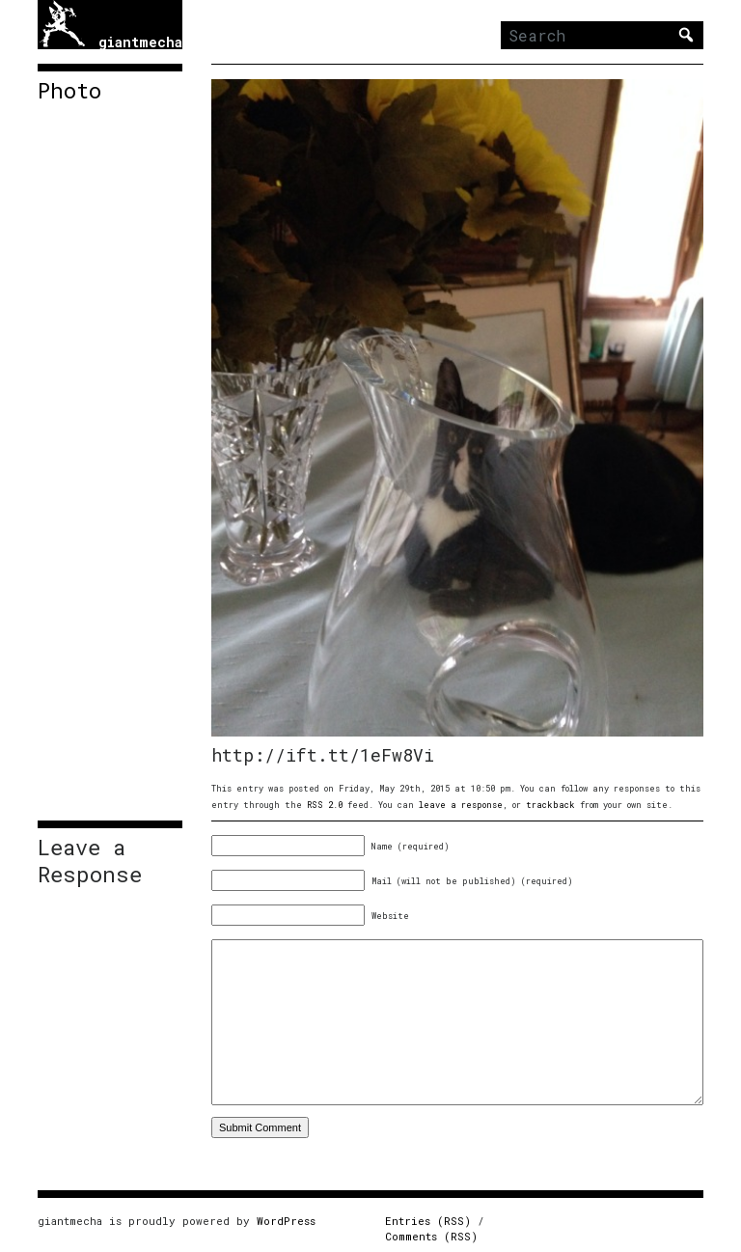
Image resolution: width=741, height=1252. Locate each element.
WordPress (286, 1220)
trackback (550, 804)
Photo (69, 90)
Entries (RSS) (428, 1220)
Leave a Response (90, 861)
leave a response (461, 804)
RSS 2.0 (325, 804)
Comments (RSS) (431, 1236)
